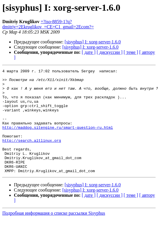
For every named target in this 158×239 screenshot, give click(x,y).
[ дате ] (88, 52)
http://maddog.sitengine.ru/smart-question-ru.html (57, 139)
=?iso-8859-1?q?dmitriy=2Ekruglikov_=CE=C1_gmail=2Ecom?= (48, 24)
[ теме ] (131, 52)
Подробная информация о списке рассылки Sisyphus (53, 233)
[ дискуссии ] (109, 52)
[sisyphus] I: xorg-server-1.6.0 (93, 41)
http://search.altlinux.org (31, 155)
